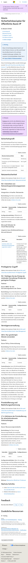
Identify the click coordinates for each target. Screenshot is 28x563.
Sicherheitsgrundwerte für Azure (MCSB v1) (13, 13)
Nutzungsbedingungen (6, 558)
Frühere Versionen (17, 552)
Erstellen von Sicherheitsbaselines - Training (11, 519)
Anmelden (24, 2)
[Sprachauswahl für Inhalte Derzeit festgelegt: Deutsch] (4, 545)
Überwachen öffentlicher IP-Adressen (16, 480)
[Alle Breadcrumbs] (2, 14)
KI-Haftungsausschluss (6, 552)
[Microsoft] (14, 2)
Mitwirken (8, 554)
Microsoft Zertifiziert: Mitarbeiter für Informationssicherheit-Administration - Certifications (13, 529)
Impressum (16, 558)
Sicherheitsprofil (6, 31)
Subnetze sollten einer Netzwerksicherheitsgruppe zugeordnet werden (8, 245)
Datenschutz (15, 554)
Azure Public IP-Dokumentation (12, 58)
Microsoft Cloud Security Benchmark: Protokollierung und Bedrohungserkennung (13, 410)
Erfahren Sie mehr (16, 200)
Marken (3, 561)
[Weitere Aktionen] (25, 14)
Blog (2, 554)
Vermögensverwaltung (7, 37)
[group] (14, 209)
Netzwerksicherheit (6, 33)
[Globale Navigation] (1, 2)
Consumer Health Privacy (7, 556)
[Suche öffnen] (20, 2)
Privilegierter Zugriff (6, 35)
